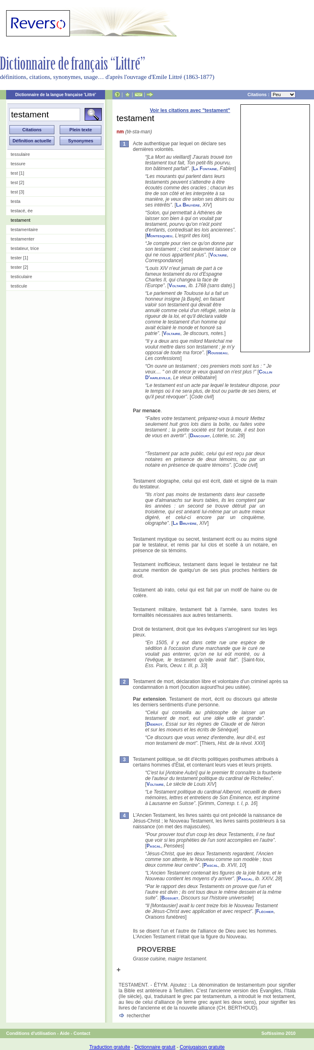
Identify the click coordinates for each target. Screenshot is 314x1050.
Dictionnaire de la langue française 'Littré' (55, 94)
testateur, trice (25, 248)
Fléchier (264, 911)
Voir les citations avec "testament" (190, 110)
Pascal (153, 846)
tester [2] (19, 267)
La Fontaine (205, 168)
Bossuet (169, 898)
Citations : (271, 94)
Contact (82, 1033)
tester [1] (19, 257)
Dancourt (200, 435)
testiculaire (21, 276)
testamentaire (24, 229)
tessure (18, 163)
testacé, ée (22, 210)
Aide (65, 1033)
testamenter (22, 238)
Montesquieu (159, 235)
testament (20, 220)
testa (15, 201)
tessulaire (20, 154)
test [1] (17, 173)
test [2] (17, 182)
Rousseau (217, 352)
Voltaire (218, 255)
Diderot (154, 724)
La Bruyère (188, 205)
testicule (19, 285)
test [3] (17, 191)
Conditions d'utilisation (31, 1033)
